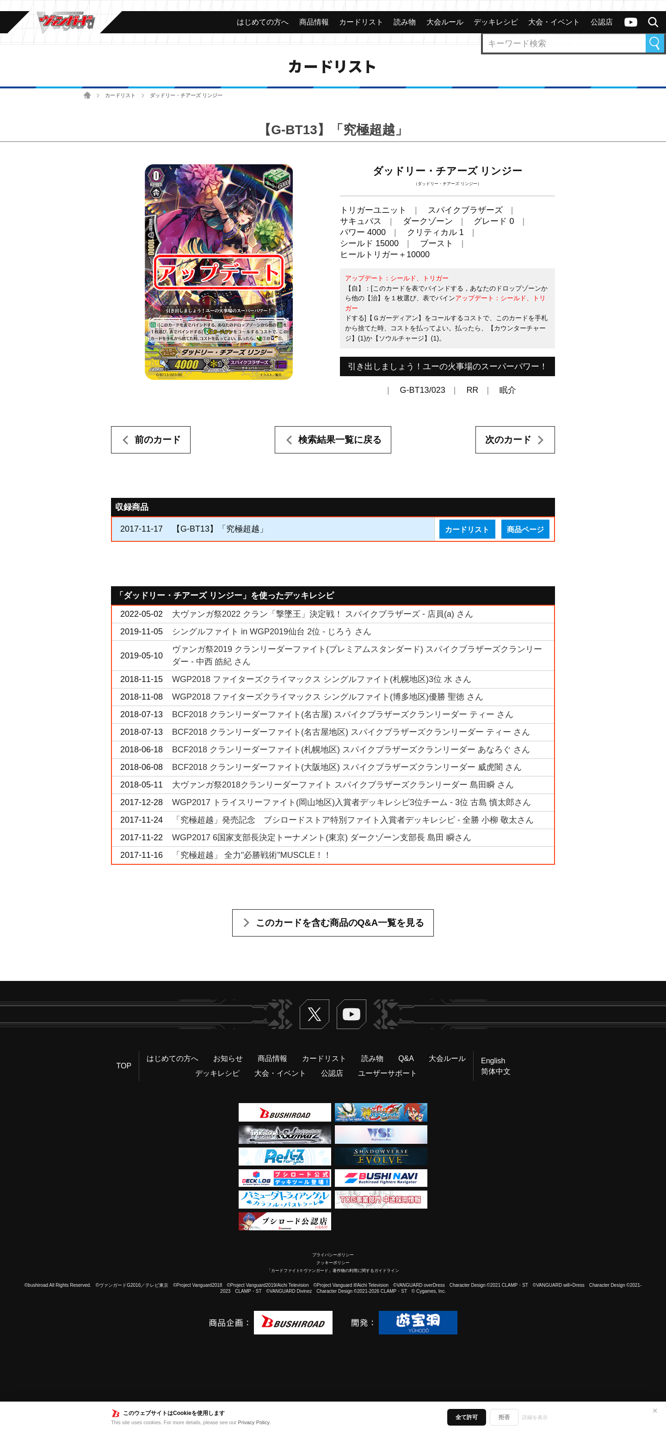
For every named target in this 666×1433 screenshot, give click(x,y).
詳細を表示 (535, 1417)
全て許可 (467, 1417)
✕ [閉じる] (655, 1410)
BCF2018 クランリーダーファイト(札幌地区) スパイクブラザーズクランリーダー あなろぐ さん (351, 749)
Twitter (314, 1014)
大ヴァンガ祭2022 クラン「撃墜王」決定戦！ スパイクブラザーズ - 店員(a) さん (322, 614)
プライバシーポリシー (333, 1255)
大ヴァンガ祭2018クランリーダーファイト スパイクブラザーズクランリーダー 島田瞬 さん (343, 784)
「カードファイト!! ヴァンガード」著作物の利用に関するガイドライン (333, 1270)
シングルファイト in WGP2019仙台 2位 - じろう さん (271, 631)
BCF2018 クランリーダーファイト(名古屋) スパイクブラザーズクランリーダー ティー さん (342, 714)
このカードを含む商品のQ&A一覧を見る (340, 923)
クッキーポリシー (333, 1262)
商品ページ (525, 529)
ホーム (87, 95)
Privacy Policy (254, 1422)
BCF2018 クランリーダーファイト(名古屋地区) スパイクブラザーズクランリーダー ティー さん (351, 732)
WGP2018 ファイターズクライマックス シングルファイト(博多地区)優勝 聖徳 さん (327, 696)
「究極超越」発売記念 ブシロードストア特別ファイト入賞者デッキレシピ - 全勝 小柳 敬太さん (353, 820)
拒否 (504, 1417)
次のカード (508, 439)
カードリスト (120, 95)
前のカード (158, 439)
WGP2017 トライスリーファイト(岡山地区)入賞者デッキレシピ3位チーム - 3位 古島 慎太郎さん (351, 802)
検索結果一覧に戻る (340, 439)
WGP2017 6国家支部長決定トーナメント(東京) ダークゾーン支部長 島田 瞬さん (321, 837)
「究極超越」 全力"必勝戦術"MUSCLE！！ (252, 855)
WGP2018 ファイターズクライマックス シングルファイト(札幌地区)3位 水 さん (321, 679)
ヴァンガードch (631, 22)
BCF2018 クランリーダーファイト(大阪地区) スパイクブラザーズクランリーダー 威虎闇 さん (347, 767)
